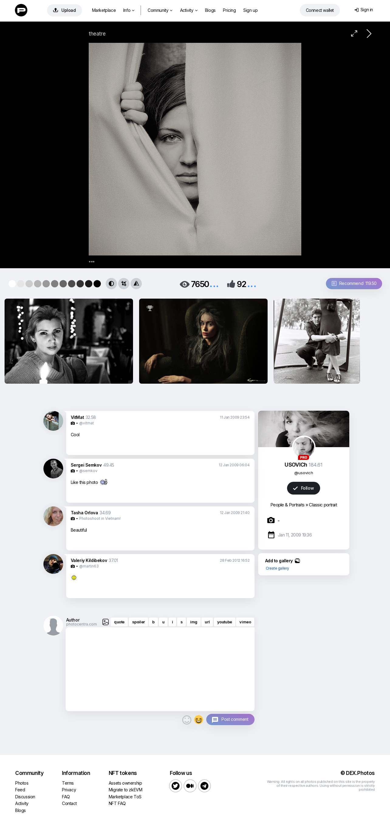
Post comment (234, 719)
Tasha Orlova (84, 512)
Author (73, 619)
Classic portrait (323, 505)
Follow (303, 488)
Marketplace (104, 10)
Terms (68, 783)
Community (160, 10)
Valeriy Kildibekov (89, 560)
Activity (188, 10)
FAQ (66, 796)
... (214, 283)
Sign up (250, 10)
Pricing (229, 10)
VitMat (77, 417)
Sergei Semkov (86, 465)
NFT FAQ (117, 803)
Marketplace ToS (125, 796)
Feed (20, 789)
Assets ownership (125, 783)
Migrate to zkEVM (125, 789)
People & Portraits (287, 505)
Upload (64, 10)
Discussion (25, 796)
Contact (69, 803)
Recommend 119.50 (354, 283)
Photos (22, 783)
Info (129, 10)
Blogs (210, 10)
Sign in (363, 9)
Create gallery (277, 568)
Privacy (69, 789)
